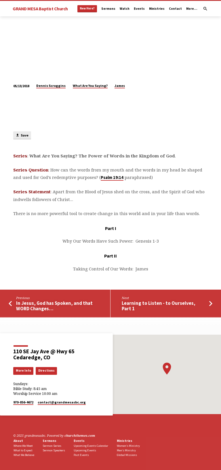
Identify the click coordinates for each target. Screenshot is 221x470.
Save (22, 135)
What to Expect (23, 450)
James (120, 85)
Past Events (81, 455)
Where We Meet (23, 446)
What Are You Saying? (90, 85)
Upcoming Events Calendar (91, 446)
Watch (124, 9)
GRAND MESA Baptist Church (40, 8)
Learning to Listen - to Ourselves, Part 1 (158, 306)
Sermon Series (52, 446)
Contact (175, 9)
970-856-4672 (23, 402)
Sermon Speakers (54, 450)
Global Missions (127, 455)
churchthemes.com (79, 435)
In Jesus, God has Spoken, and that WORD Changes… (54, 306)
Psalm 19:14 (112, 177)
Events (139, 9)
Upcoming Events (85, 450)
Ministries (157, 9)
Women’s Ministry (128, 446)
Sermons (108, 9)
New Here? (87, 8)
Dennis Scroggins (51, 85)
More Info (23, 370)
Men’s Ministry (126, 450)
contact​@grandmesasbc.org (62, 402)
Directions (46, 370)
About (18, 441)
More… (191, 9)
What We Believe (24, 455)
